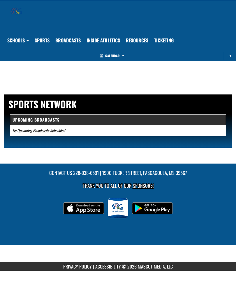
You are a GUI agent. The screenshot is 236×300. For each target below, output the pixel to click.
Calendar (112, 55)
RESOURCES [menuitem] (137, 40)
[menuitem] (68, 40)
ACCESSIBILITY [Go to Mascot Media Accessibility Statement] (108, 266)
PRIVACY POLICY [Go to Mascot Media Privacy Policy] (77, 266)
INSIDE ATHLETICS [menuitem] (103, 40)
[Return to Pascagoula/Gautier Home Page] (16, 7)
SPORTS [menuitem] (42, 40)
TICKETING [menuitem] (164, 40)
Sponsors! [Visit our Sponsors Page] (143, 185)
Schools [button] (18, 40)
